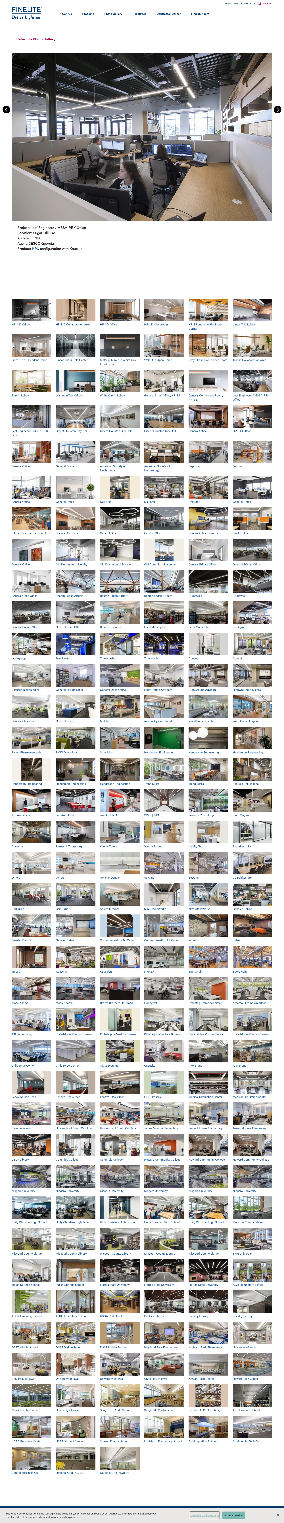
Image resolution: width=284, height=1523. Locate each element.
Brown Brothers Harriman (116, 1003)
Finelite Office (241, 533)
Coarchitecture (242, 877)
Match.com (107, 721)
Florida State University (115, 1284)
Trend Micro (152, 784)
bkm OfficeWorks (155, 909)
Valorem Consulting (201, 815)
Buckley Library (154, 1316)
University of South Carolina (74, 1128)
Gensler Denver (110, 877)
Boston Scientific (111, 627)
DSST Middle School (25, 1347)
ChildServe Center (23, 1065)
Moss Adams (20, 1003)
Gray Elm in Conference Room (208, 360)
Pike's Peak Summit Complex (30, 533)
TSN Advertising (22, 1034)
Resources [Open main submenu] (139, 14)
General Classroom (24, 721)
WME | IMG (151, 815)
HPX (35, 248)
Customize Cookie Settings (204, 1515)
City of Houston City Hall (71, 431)
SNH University (242, 1253)
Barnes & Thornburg (69, 846)
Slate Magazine (242, 815)
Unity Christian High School (29, 1222)
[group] (142, 151)
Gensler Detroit (242, 909)
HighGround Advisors (158, 690)
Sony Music (107, 752)
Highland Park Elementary (161, 1347)
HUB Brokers (152, 1097)
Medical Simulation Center (205, 1097)
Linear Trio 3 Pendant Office (29, 360)
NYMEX (149, 971)
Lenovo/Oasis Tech (24, 1097)
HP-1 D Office (108, 324)
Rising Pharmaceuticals (26, 752)
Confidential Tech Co (246, 1441)
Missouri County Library (248, 1222)
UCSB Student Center (69, 1441)
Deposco (194, 466)
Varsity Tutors (108, 846)
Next (277, 109)
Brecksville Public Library (205, 1410)
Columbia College (67, 1159)
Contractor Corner (169, 14)
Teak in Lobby (20, 395)
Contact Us (248, 3)
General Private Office (202, 564)
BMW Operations (67, 752)
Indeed (193, 940)
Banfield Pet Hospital (246, 784)
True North (63, 658)
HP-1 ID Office (21, 324)
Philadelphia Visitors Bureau (74, 1034)
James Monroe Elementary (161, 1128)
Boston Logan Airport (69, 596)
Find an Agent (200, 14)
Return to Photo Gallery (35, 38)
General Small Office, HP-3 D (162, 395)
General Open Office (24, 596)
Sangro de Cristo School (115, 1410)
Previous (6, 109)
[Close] (278, 1515)
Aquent (193, 658)
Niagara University (23, 1191)
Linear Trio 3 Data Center (72, 360)
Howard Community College (162, 1159)
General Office (198, 431)
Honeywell (151, 1003)
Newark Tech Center (201, 1378)
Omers (16, 877)
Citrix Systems (109, 1065)
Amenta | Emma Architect (205, 1003)
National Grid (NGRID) (70, 1472)
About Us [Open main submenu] (66, 14)
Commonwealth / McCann (117, 940)
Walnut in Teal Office (69, 395)
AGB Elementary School (248, 1284)
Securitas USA (242, 846)
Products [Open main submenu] (88, 14)
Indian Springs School (26, 1284)
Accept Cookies (233, 1515)
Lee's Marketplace (155, 627)
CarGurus (18, 909)
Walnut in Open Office (158, 360)
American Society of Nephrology (113, 468)
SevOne (149, 877)
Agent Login (231, 3)
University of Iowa (244, 1347)
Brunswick (195, 596)
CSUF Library (20, 1159)
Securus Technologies (25, 690)
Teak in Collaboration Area (249, 360)
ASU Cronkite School (246, 1410)
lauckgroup (240, 627)
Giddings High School (203, 1441)
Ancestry (17, 846)
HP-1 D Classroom (156, 324)
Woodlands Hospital (201, 721)
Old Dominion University (71, 564)
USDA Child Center (112, 1316)
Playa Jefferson (21, 1128)
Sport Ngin (195, 971)
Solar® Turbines (110, 909)
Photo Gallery (113, 14)
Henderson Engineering (159, 752)
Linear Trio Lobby (244, 324)
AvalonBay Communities (160, 721)
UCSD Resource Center (26, 1441)
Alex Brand (195, 1065)
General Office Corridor (203, 533)
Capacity (149, 1065)
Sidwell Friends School (114, 1441)
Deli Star (105, 502)
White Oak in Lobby (112, 395)
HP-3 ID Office (242, 431)
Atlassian (62, 971)
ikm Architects (21, 815)
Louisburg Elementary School (163, 1441)
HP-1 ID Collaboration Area (73, 324)
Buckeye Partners (67, 533)
